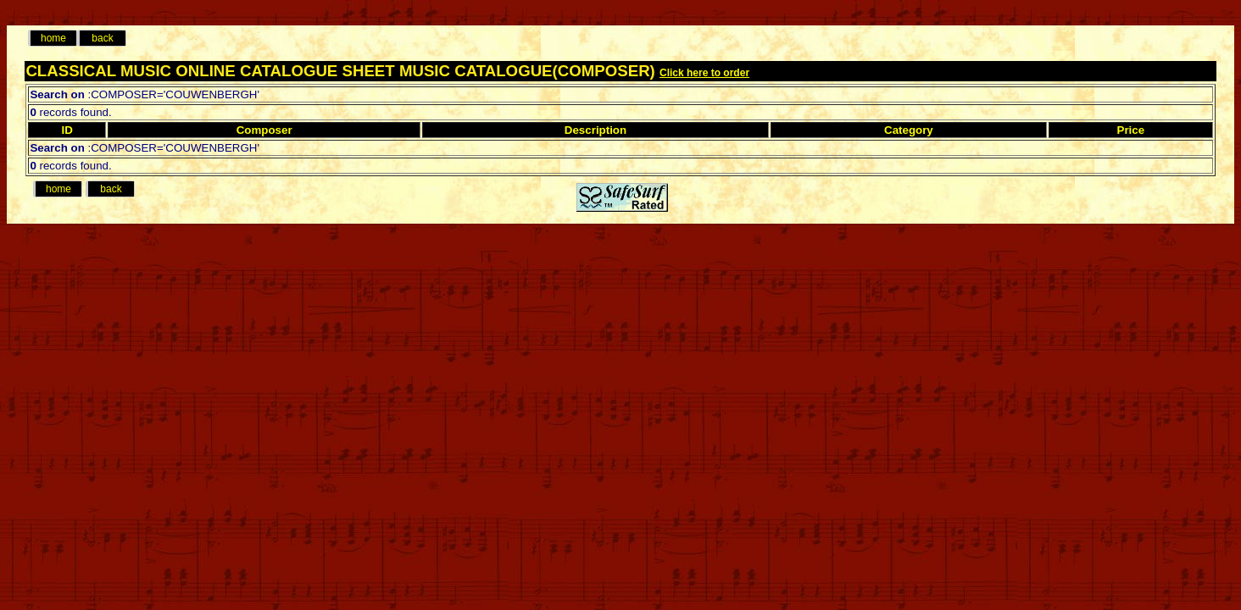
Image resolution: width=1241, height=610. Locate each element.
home (53, 38)
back (102, 38)
